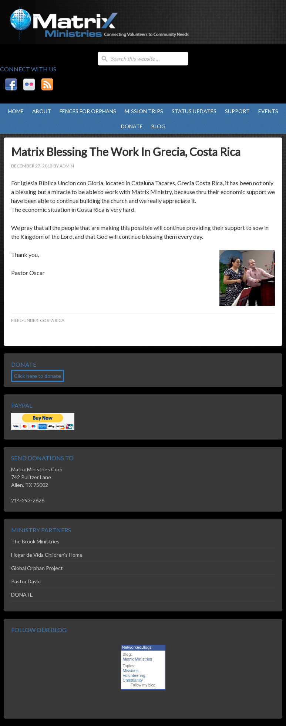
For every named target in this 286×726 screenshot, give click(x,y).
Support (237, 111)
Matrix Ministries (74, 29)
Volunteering (134, 675)
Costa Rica (52, 320)
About (41, 111)
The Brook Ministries (35, 541)
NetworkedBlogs (137, 647)
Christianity (133, 680)
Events (268, 111)
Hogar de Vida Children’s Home (47, 555)
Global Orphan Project (37, 568)
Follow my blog (143, 685)
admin (67, 166)
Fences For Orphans (88, 111)
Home (16, 111)
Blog (158, 126)
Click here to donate (37, 376)
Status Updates (194, 111)
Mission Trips (144, 111)
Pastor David (26, 581)
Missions (131, 670)
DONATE (132, 126)
